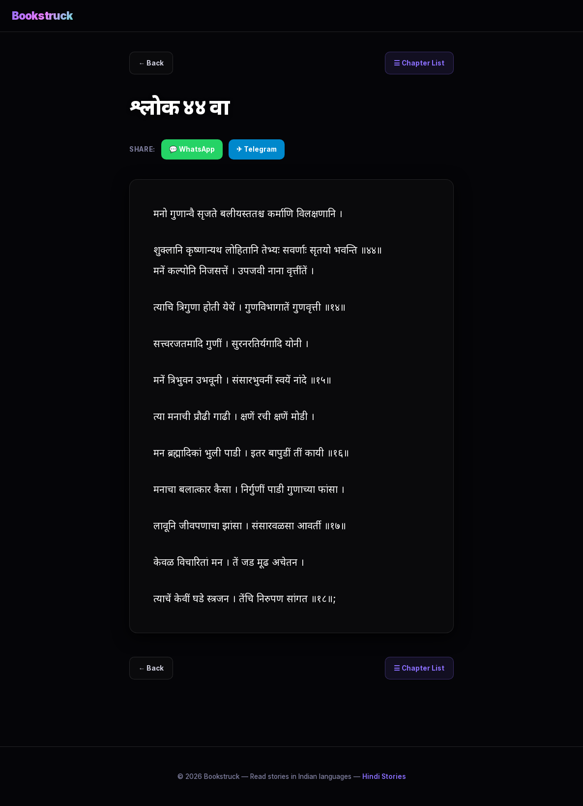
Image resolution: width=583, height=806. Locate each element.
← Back (151, 63)
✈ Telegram (256, 149)
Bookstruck (42, 15)
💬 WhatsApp (192, 149)
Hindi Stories (384, 776)
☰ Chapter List (419, 63)
